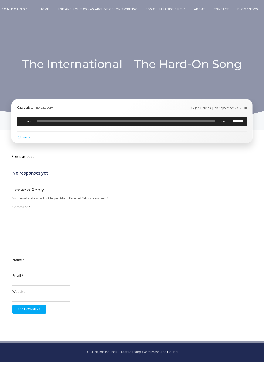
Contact (222, 9)
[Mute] (227, 124)
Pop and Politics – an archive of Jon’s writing (98, 9)
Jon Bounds (201, 110)
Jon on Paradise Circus (166, 9)
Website (19, 297)
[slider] (126, 124)
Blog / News (248, 9)
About (200, 9)
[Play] (25, 124)
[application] (132, 124)
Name (19, 265)
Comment (22, 212)
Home (45, 9)
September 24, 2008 (231, 110)
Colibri (172, 357)
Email (18, 281)
